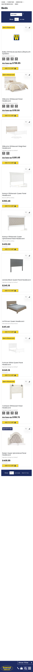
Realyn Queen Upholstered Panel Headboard (14, 454)
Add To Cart (10, 68)
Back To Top (25, 473)
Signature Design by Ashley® (10, 103)
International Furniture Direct (10, 323)
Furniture (10, 2)
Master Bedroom (7, 4)
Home (3, 2)
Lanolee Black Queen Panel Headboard (16, 280)
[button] (26, 27)
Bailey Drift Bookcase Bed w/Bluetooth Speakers (16, 53)
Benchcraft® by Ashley (8, 198)
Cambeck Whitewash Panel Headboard (12, 407)
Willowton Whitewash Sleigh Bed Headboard (14, 147)
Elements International (8, 56)
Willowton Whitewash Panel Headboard (12, 100)
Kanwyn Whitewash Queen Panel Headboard (14, 194)
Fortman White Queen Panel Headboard (12, 363)
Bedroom (19, 2)
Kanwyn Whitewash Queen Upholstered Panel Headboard (13, 237)
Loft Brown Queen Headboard (13, 321)
